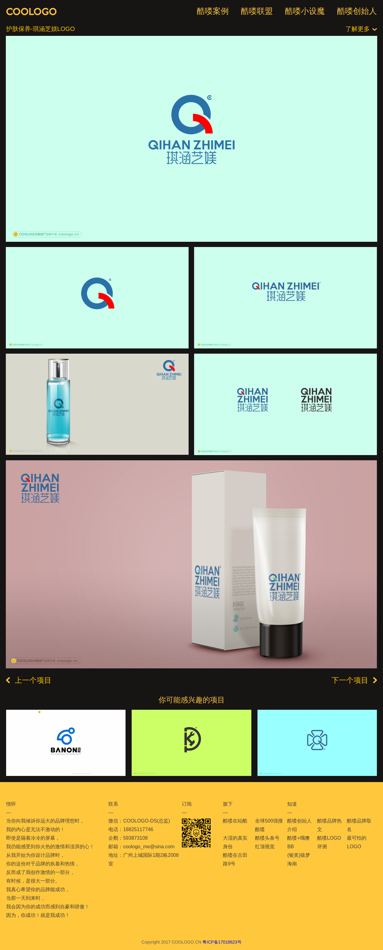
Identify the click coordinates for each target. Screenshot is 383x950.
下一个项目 (354, 680)
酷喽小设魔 (305, 11)
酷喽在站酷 (235, 820)
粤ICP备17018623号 (222, 942)
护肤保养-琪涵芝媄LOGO (40, 28)
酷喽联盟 (257, 11)
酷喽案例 (213, 11)
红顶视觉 (265, 846)
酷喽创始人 (357, 11)
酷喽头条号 (267, 838)
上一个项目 (28, 680)
